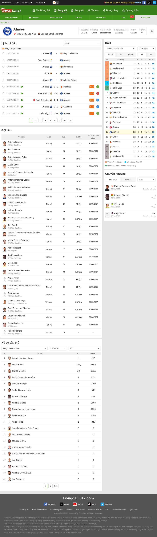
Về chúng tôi (24, 510)
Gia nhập (113, 180)
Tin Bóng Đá (41, 10)
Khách (130, 55)
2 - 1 (56, 87)
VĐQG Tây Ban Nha (24, 33)
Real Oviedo (43, 60)
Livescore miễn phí (95, 510)
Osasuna (67, 107)
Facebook (49, 504)
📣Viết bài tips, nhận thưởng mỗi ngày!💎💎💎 (122, 3)
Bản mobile (6, 3)
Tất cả (110, 55)
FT (142, 55)
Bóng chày (110, 10)
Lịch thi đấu (101, 17)
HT (151, 55)
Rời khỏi (128, 180)
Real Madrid (43, 93)
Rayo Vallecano (70, 53)
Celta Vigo (44, 113)
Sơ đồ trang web (56, 510)
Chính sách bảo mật (119, 510)
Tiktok (92, 504)
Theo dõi (34, 17)
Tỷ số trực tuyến (11, 17)
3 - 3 (56, 100)
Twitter (64, 504)
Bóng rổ (77, 10)
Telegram (106, 504)
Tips (128, 16)
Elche (46, 73)
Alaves (46, 53)
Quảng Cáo (130, 10)
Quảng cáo (134, 510)
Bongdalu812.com (78, 498)
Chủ (120, 55)
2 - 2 (56, 107)
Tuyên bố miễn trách (39, 510)
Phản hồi (69, 510)
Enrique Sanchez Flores (50, 33)
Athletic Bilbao (70, 80)
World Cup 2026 (56, 17)
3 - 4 (56, 113)
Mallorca (67, 87)
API (106, 510)
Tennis (93, 10)
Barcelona (68, 67)
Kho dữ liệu (145, 17)
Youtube (78, 504)
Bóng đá (60, 10)
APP (17, 3)
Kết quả (78, 17)
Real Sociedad (42, 100)
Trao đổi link (80, 510)
